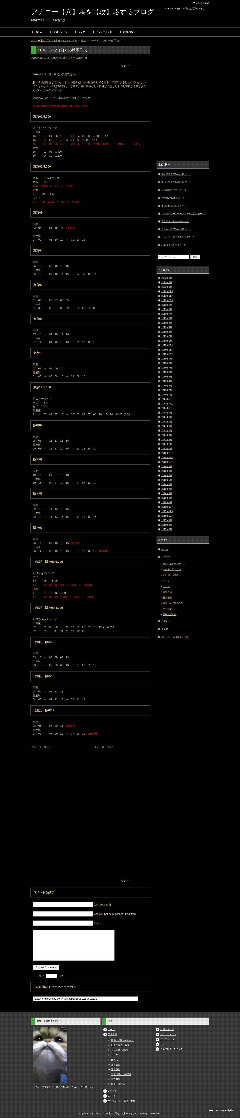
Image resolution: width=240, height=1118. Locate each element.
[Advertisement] (59, 773)
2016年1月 (166, 502)
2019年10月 (167, 300)
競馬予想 (55, 57)
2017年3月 (166, 439)
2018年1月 (166, 394)
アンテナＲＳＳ (104, 32)
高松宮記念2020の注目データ (176, 174)
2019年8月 (166, 309)
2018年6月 (166, 372)
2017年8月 (166, 417)
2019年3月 (166, 332)
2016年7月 (166, 475)
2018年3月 (166, 385)
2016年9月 (166, 466)
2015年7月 (166, 529)
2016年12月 (167, 453)
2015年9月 (166, 520)
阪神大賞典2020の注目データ (176, 182)
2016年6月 (166, 480)
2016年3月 (166, 493)
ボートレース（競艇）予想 (174, 637)
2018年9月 (166, 358)
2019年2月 (166, 336)
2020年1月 (166, 287)
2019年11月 (167, 296)
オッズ (166, 586)
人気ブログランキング (171, 1049)
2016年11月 (167, 457)
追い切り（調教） (172, 575)
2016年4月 (166, 489)
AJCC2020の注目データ (173, 245)
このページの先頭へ (224, 1110)
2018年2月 (166, 390)
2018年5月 (166, 376)
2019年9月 (166, 305)
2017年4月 (166, 435)
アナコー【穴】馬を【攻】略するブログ (92, 12)
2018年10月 (167, 354)
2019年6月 (166, 318)
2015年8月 (166, 525)
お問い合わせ (130, 32)
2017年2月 (166, 444)
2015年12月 (167, 507)
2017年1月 (166, 448)
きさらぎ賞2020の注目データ (176, 229)
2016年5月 (166, 484)
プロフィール (60, 32)
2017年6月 (166, 426)
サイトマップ (202, 2)
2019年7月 (166, 314)
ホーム (38, 32)
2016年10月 (167, 462)
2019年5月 (166, 323)
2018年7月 (166, 367)
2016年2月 (166, 498)
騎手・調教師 (169, 614)
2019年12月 (167, 291)
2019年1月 (166, 340)
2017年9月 (166, 412)
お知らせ (165, 621)
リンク (81, 32)
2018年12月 (167, 345)
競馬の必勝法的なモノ (174, 564)
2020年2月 (166, 282)
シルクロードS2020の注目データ (178, 237)
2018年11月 (167, 349)
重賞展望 (167, 592)
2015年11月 (167, 511)
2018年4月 (166, 381)
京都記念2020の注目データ (175, 221)
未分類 (164, 629)
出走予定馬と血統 (172, 569)
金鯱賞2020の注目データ (174, 190)
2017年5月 (166, 430)
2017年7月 (166, 421)
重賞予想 (167, 597)
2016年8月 (166, 471)
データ (166, 580)
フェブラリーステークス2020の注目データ (183, 213)
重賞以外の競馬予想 (74, 57)
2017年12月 (167, 399)
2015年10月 (167, 516)
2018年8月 (166, 363)
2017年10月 (167, 408)
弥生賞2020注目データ (172, 198)
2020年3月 (166, 278)
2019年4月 (166, 327)
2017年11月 (167, 403)
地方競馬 (167, 609)
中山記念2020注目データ (174, 205)
